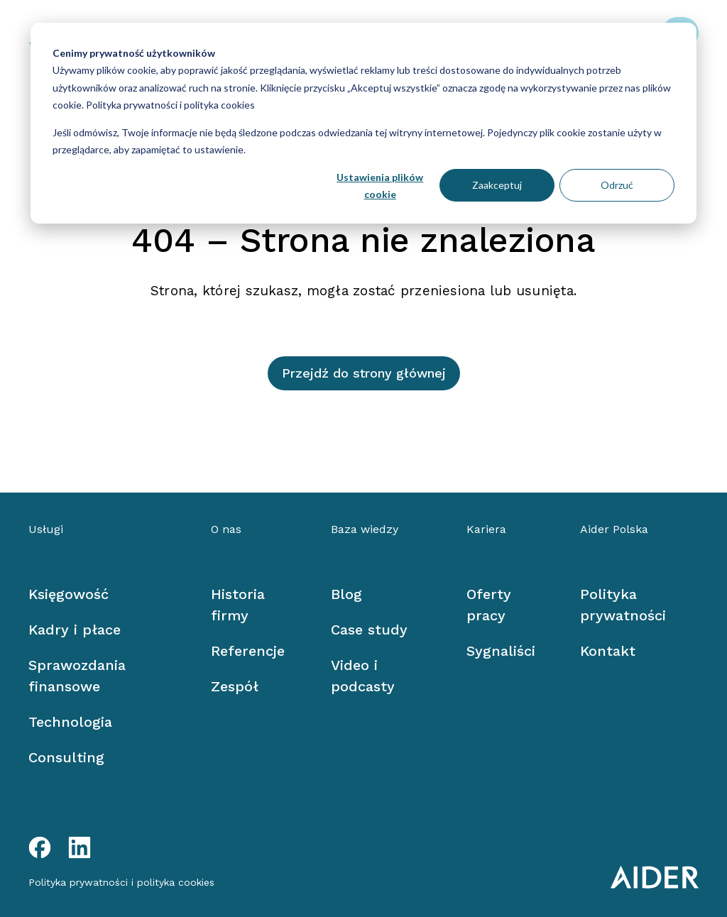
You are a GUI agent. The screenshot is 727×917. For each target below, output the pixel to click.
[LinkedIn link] (79, 847)
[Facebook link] (39, 847)
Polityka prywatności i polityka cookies (169, 105)
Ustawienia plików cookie (380, 186)
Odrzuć (617, 185)
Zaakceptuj (497, 185)
